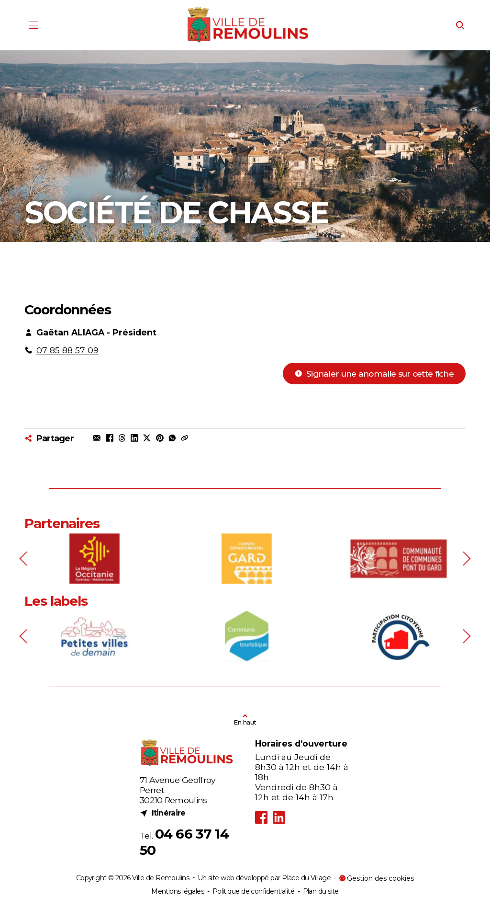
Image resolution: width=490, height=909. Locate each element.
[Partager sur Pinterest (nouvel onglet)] (159, 438)
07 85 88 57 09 (67, 350)
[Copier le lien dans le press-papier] (184, 438)
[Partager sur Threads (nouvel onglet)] (122, 438)
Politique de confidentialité (253, 891)
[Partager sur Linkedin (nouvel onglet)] (134, 438)
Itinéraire (163, 812)
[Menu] (33, 25)
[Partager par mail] (96, 438)
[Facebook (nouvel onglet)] (261, 818)
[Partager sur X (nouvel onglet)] (147, 438)
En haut (245, 722)
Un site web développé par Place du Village (264, 878)
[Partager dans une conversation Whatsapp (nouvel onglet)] (172, 438)
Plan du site (321, 891)
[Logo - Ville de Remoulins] (249, 25)
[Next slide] (466, 580)
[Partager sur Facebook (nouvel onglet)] (109, 438)
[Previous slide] (24, 580)
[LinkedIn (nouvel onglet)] (279, 818)
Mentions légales (177, 891)
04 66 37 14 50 (184, 842)
